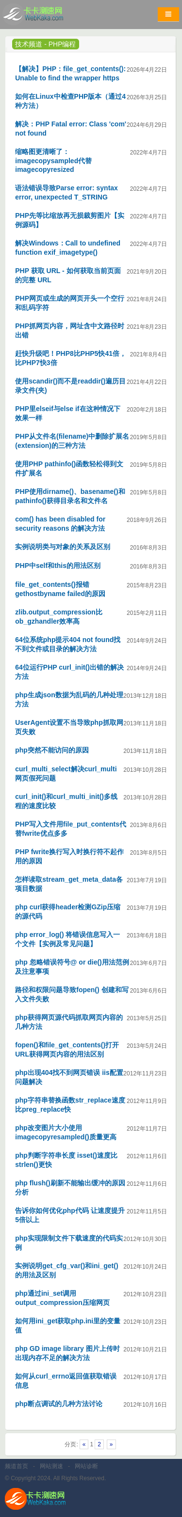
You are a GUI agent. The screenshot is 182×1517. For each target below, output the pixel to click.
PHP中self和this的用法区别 (57, 565)
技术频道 (28, 44)
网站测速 (51, 1466)
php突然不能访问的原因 (52, 750)
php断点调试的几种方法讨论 (58, 1404)
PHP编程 (62, 44)
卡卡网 (43, 16)
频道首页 (16, 1466)
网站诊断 (86, 1466)
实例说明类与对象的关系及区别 (62, 547)
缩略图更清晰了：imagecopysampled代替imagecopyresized (53, 160)
